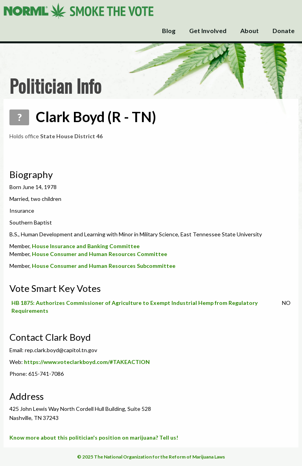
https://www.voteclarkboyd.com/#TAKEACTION (87, 361)
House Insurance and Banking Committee (86, 246)
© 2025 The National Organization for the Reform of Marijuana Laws (151, 457)
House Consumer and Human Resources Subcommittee (103, 265)
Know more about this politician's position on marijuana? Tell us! (93, 437)
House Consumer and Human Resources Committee (99, 254)
